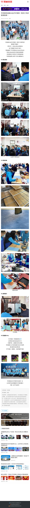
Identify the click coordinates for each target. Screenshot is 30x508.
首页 (2, 5)
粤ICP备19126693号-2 (15, 504)
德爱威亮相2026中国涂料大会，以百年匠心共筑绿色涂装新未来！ (14, 444)
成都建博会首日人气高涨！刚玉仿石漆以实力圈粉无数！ (14, 432)
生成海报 (4, 411)
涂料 (10, 18)
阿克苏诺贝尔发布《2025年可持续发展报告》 (13, 464)
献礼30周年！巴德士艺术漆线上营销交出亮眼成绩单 (14, 474)
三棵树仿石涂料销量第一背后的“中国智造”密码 (20, 456)
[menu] (27, 1)
